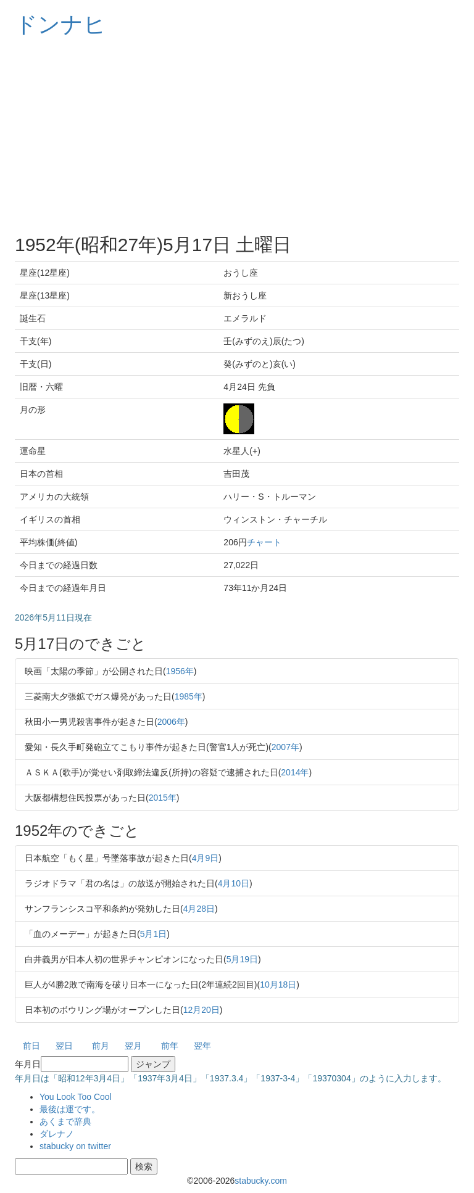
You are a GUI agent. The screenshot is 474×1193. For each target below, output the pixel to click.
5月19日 (242, 959)
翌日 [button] (64, 1046)
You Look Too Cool (76, 1097)
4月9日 (205, 858)
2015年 (163, 798)
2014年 (295, 772)
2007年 (285, 747)
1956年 (180, 671)
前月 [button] (100, 1046)
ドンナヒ (60, 24)
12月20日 (201, 1010)
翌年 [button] (202, 1046)
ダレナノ (57, 1134)
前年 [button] (169, 1046)
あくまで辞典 (65, 1121)
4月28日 (199, 909)
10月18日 (278, 984)
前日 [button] (31, 1046)
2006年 (171, 722)
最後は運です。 (70, 1109)
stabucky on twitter (75, 1146)
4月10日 (233, 883)
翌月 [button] (133, 1046)
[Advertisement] (237, 135)
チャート (264, 542)
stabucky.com (261, 1181)
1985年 (188, 696)
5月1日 (153, 934)
